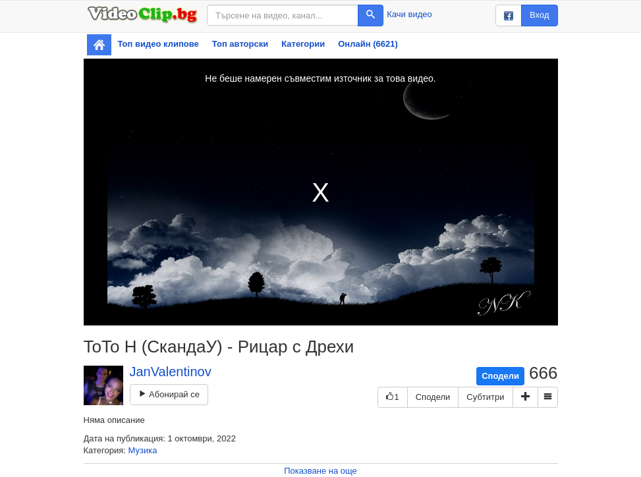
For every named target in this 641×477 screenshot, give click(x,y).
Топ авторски (240, 44)
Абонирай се (169, 394)
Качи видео (409, 14)
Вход (539, 15)
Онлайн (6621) (368, 44)
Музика (142, 450)
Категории (303, 44)
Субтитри (485, 397)
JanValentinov (170, 371)
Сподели (500, 376)
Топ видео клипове (158, 44)
